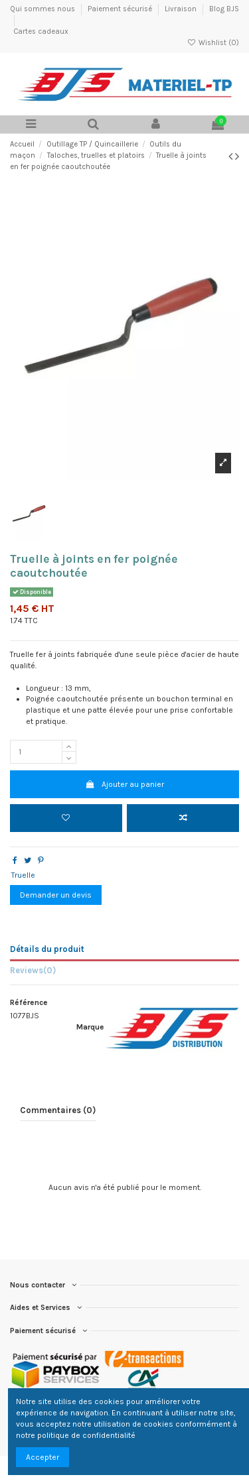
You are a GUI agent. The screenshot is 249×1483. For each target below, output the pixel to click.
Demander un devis (56, 895)
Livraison (182, 9)
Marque (90, 1027)
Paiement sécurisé (121, 9)
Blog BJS (224, 9)
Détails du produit (47, 949)
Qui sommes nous (43, 9)
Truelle (23, 875)
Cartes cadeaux (40, 31)
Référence (29, 1002)
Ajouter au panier (124, 784)
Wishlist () (213, 42)
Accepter (42, 1457)
